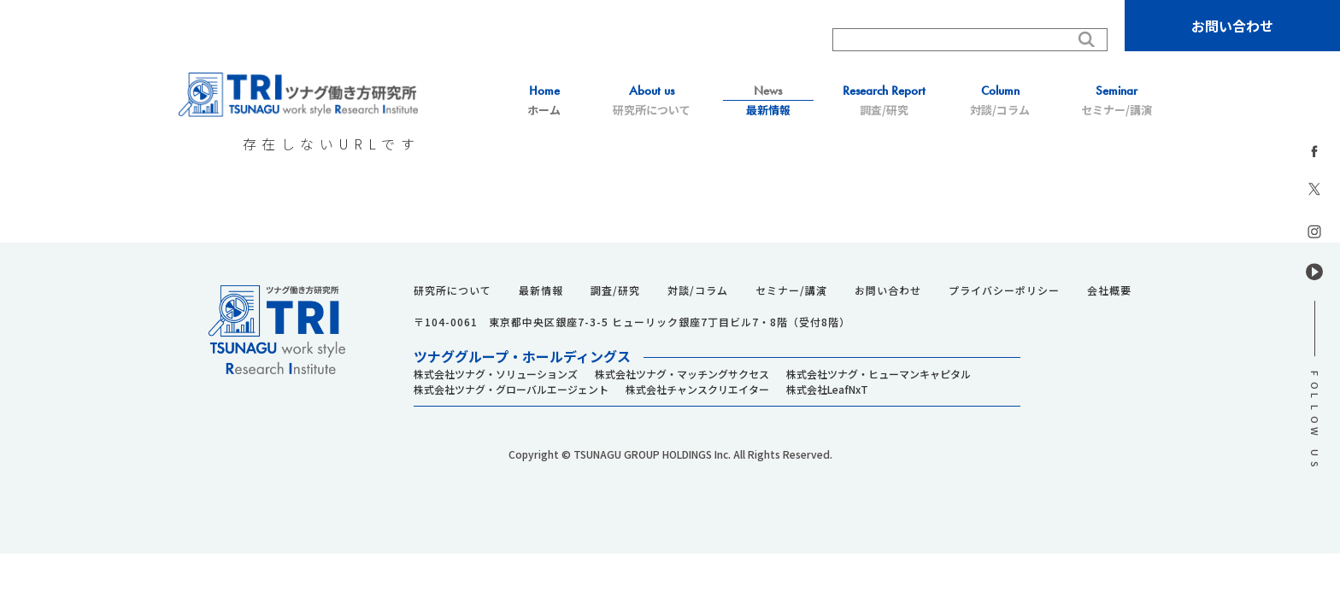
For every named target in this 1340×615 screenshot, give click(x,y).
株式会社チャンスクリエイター (697, 389)
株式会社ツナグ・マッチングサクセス (682, 373)
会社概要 (1109, 290)
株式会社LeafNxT (827, 389)
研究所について (652, 100)
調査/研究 (884, 100)
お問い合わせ (1232, 25)
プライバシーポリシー (1004, 290)
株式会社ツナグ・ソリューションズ (496, 373)
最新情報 (768, 100)
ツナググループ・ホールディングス (522, 356)
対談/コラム (1000, 100)
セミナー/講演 (1116, 100)
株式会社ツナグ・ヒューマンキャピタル (878, 373)
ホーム (544, 100)
